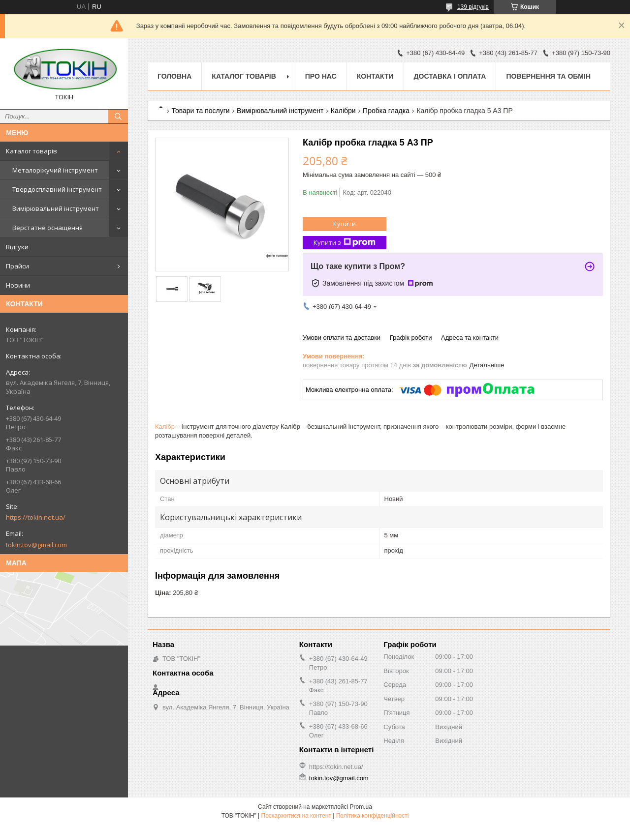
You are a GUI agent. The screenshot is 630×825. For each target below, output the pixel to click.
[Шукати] (118, 116)
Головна (174, 76)
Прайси (17, 266)
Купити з (345, 242)
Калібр (165, 426)
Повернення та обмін (548, 76)
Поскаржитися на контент (296, 815)
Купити (344, 223)
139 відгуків (473, 6)
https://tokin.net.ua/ (35, 517)
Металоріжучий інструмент (55, 170)
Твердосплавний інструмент (57, 189)
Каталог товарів (31, 151)
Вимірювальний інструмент (55, 208)
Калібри (343, 111)
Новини (18, 285)
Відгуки (17, 246)
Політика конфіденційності (372, 815)
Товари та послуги (200, 111)
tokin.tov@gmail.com (36, 544)
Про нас (321, 76)
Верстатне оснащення (47, 227)
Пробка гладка (386, 111)
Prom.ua (361, 806)
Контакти (375, 76)
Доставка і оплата (450, 76)
